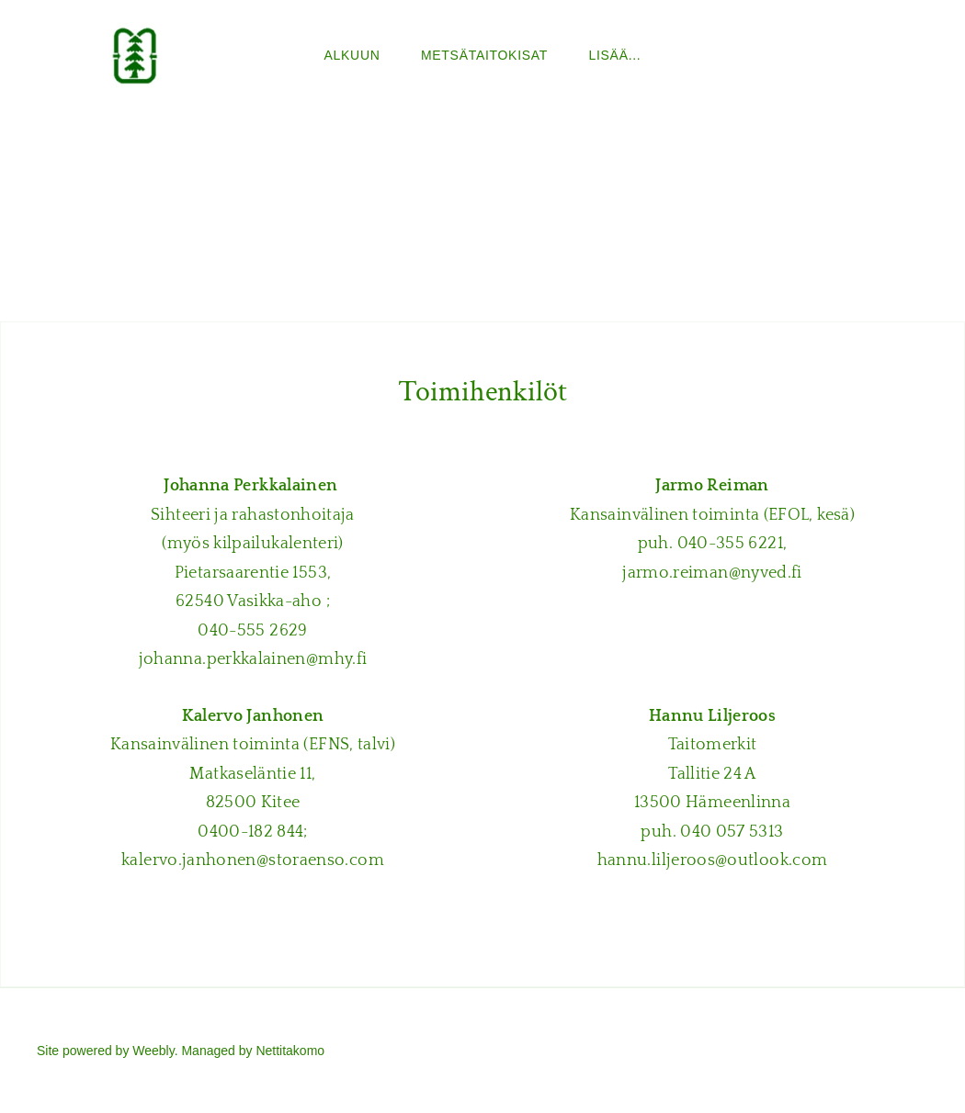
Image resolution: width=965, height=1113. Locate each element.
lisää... (615, 55)
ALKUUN (352, 55)
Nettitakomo (289, 1050)
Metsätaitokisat (484, 55)
